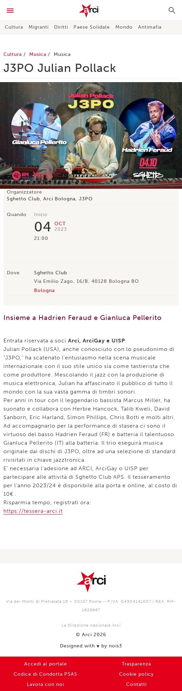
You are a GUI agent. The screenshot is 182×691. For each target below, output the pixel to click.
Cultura (14, 27)
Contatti (136, 684)
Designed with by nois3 (91, 646)
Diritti (61, 27)
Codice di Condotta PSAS (45, 674)
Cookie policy (136, 674)
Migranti (39, 27)
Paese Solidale (91, 27)
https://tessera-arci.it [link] (33, 511)
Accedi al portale (45, 664)
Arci (91, 11)
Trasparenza (136, 664)
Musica (38, 54)
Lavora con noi (45, 684)
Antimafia (150, 27)
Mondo (124, 27)
